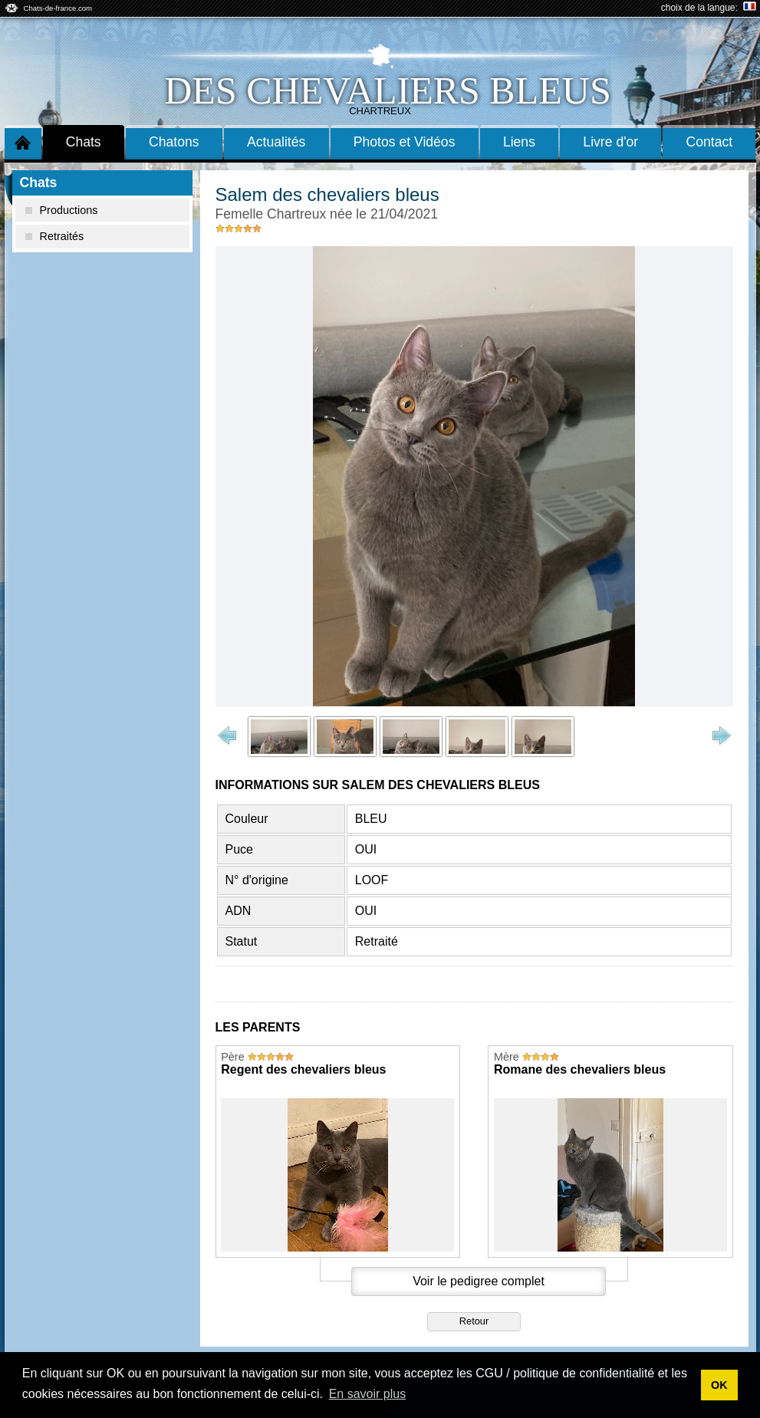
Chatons (174, 142)
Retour (474, 1321)
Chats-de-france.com (58, 8)
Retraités (54, 236)
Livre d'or (610, 142)
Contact (709, 142)
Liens (519, 142)
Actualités (276, 142)
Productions (61, 210)
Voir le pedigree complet (479, 1281)
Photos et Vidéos (405, 142)
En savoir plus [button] (367, 1393)
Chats (83, 142)
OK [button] (719, 1385)
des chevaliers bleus (387, 90)
